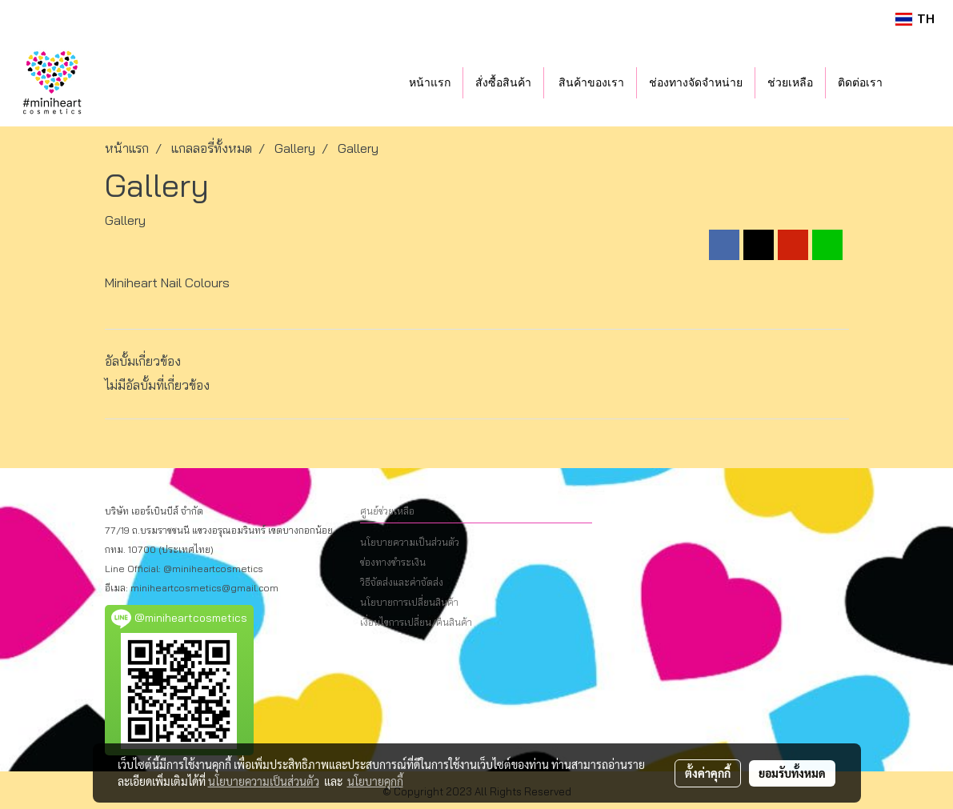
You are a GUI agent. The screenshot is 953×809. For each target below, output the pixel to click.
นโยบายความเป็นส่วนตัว (409, 542)
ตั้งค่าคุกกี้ (708, 773)
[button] (919, 82)
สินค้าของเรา (590, 83)
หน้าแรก (429, 83)
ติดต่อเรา (860, 83)
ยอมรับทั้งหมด (792, 773)
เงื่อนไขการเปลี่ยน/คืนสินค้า (416, 622)
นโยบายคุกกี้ (375, 781)
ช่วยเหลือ (790, 83)
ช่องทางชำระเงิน (393, 562)
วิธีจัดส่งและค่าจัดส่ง (401, 582)
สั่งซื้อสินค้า (503, 83)
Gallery (125, 220)
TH (915, 19)
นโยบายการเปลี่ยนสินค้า (409, 602)
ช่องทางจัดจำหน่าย (696, 83)
